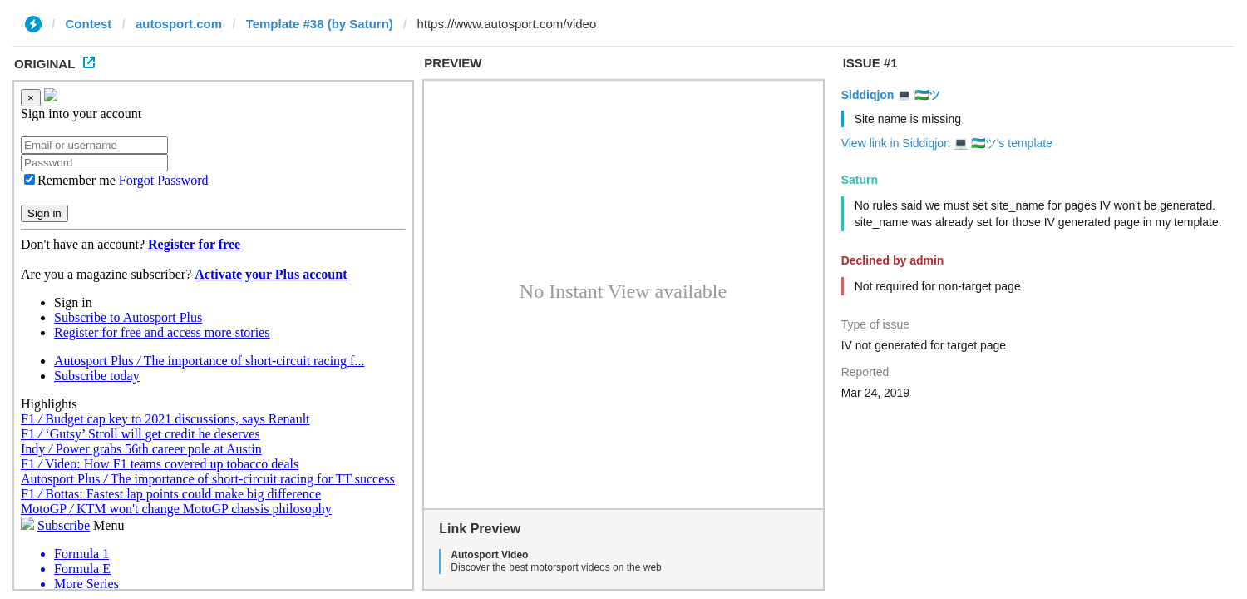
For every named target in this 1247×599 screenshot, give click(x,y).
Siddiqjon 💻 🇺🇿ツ (891, 94)
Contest (89, 24)
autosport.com (179, 24)
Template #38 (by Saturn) (319, 24)
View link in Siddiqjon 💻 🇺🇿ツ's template (946, 143)
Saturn (859, 179)
